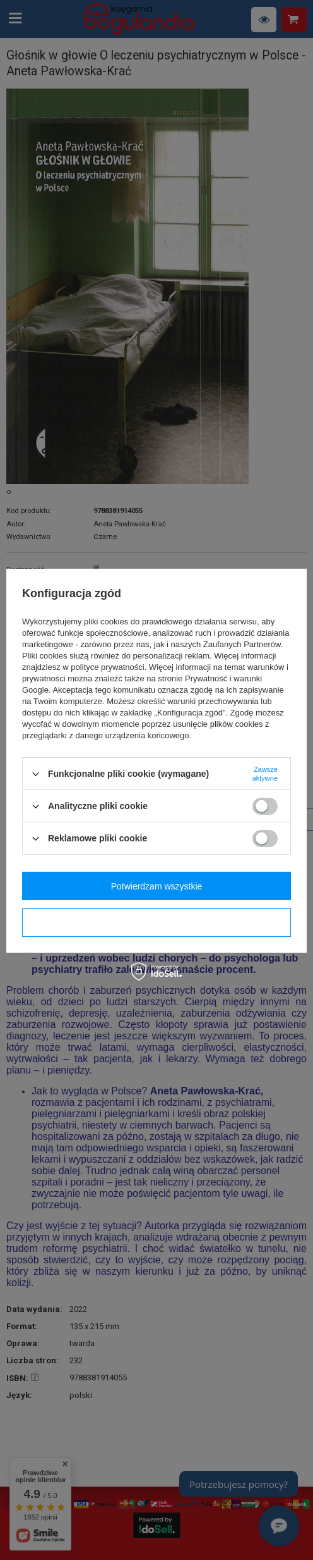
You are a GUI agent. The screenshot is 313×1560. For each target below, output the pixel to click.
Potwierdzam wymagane (157, 923)
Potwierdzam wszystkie (157, 886)
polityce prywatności (107, 667)
